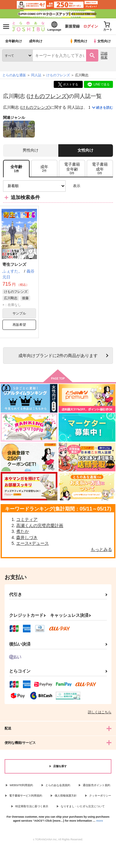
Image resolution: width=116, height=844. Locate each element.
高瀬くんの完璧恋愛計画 (39, 525)
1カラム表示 (108, 186)
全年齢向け (13, 41)
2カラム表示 (98, 186)
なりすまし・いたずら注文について (83, 806)
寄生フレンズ (14, 264)
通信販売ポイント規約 (96, 785)
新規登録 (72, 26)
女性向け (102, 41)
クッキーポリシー (100, 795)
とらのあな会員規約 (57, 785)
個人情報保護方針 (66, 795)
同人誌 (36, 75)
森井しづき (27, 537)
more (99, 820)
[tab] (44, 168)
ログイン (90, 26)
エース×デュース (32, 543)
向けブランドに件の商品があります (58, 355)
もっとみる (101, 549)
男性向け (78, 41)
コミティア (27, 519)
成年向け (35, 41)
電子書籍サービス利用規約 (25, 795)
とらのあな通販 (14, 75)
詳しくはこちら (99, 712)
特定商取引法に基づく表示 (31, 806)
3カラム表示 (87, 186)
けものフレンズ (47, 96)
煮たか (22, 531)
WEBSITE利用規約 (21, 785)
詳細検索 (104, 55)
